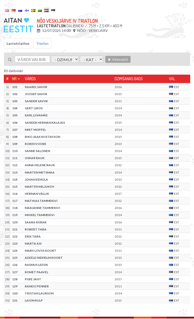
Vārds (30, 78)
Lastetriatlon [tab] (18, 43)
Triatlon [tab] (42, 43)
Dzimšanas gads (129, 78)
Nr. (14, 78)
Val (172, 78)
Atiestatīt (118, 59)
